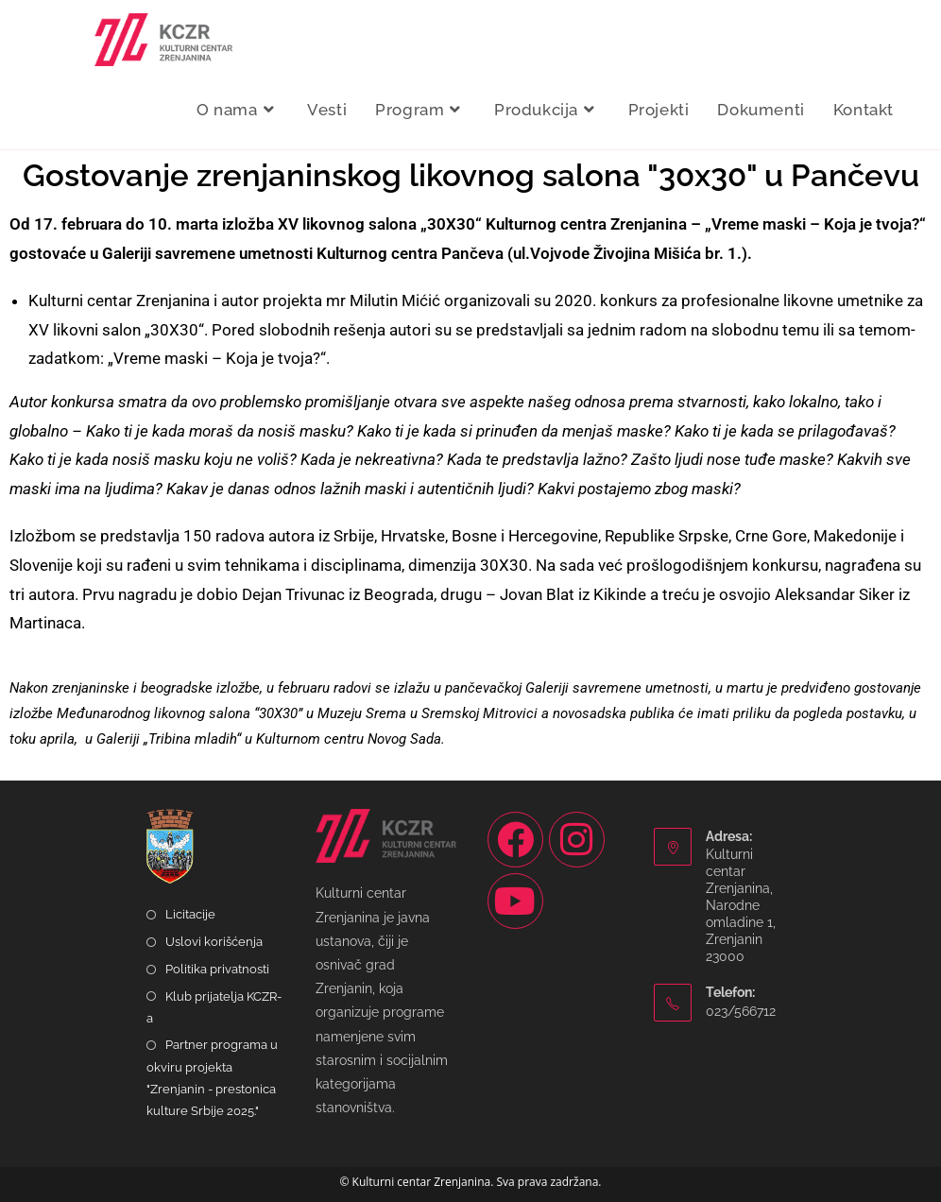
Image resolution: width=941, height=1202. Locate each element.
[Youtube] (515, 901)
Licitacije (190, 914)
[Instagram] (577, 839)
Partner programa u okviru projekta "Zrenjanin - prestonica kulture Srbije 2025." (212, 1078)
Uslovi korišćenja (214, 942)
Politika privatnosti (217, 969)
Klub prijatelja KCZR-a (214, 1007)
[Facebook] (515, 839)
